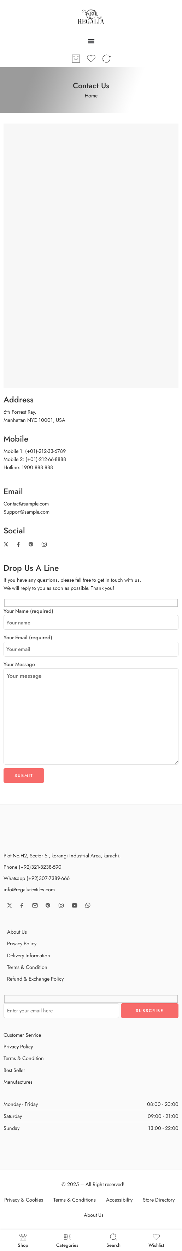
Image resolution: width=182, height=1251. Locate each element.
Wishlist (156, 1240)
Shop (23, 1240)
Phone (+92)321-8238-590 (32, 866)
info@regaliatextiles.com (29, 889)
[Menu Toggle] (91, 41)
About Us (17, 931)
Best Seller (14, 1070)
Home (91, 95)
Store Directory (159, 1199)
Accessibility (119, 1199)
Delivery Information (28, 955)
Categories (67, 1240)
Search (113, 1240)
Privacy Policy (21, 943)
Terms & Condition (27, 967)
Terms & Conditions (74, 1199)
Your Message (91, 668)
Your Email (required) (91, 637)
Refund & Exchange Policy (35, 978)
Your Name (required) (91, 611)
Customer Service (22, 1034)
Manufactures (18, 1081)
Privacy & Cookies (23, 1199)
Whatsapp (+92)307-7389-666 (37, 878)
